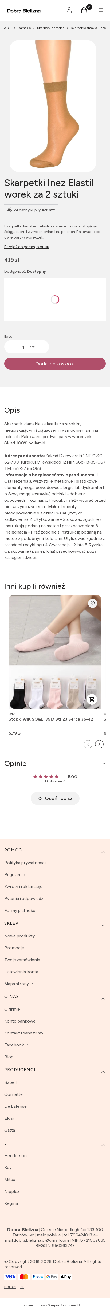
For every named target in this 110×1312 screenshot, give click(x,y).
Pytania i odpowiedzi (24, 898)
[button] (84, 11)
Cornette (13, 1094)
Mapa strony (17, 983)
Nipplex (11, 1191)
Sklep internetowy (49, 1305)
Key (7, 1167)
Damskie (24, 28)
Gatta (9, 1130)
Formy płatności (20, 910)
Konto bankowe (20, 1021)
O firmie (12, 1009)
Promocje (14, 947)
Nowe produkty (19, 935)
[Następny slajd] (99, 744)
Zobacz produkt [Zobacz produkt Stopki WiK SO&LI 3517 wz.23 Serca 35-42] (92, 699)
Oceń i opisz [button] (55, 798)
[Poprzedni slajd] (88, 744)
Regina (11, 1203)
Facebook (14, 1044)
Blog (8, 1056)
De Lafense (15, 1106)
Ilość (8, 336)
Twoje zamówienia (22, 959)
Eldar (9, 1118)
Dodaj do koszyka (55, 364)
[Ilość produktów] (23, 347)
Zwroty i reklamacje (23, 886)
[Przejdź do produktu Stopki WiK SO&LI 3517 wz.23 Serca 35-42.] (55, 652)
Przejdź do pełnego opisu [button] (26, 246)
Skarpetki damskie (50, 28)
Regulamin (14, 874)
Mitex (9, 1179)
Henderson (15, 1155)
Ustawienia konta (21, 971)
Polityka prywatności (25, 862)
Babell (10, 1082)
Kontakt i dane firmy (23, 1033)
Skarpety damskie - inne (88, 28)
